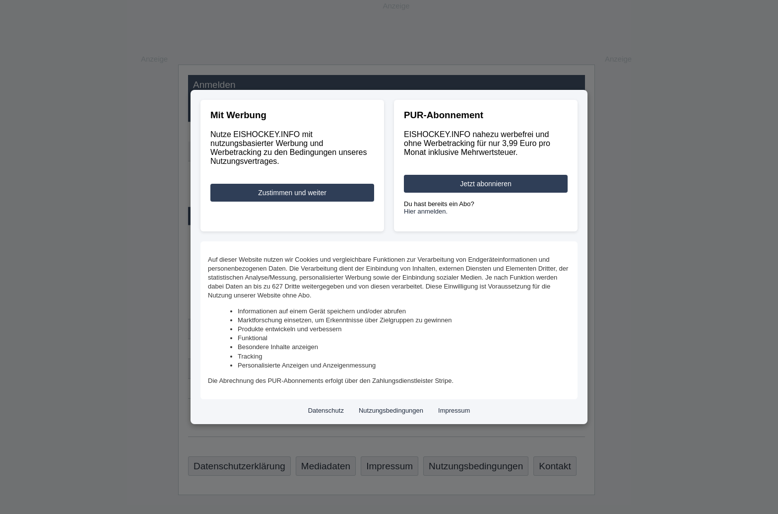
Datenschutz (326, 410)
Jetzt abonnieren (486, 184)
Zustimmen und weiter (292, 193)
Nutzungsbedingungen (391, 410)
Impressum (454, 410)
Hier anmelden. (426, 211)
